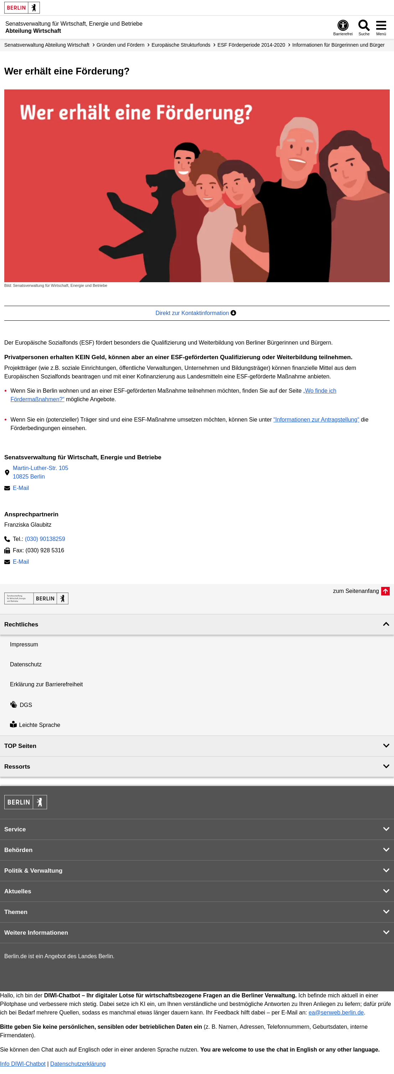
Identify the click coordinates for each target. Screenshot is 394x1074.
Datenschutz (26, 664)
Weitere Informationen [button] (36, 932)
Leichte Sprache (35, 725)
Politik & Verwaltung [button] (33, 870)
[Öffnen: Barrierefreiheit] (343, 27)
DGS (21, 705)
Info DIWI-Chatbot (23, 1064)
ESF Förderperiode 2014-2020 (251, 45)
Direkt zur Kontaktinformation (195, 313)
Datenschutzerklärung (78, 1064)
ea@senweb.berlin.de (336, 1013)
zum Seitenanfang (356, 591)
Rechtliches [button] (21, 624)
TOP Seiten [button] (20, 746)
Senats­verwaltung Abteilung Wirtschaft (46, 45)
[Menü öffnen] (381, 27)
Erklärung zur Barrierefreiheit (46, 684)
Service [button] (15, 829)
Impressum (24, 644)
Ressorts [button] (17, 766)
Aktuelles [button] (17, 891)
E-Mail (21, 488)
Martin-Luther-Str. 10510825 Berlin (40, 472)
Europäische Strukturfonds (181, 45)
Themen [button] (15, 912)
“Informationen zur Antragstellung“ (316, 420)
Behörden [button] (18, 850)
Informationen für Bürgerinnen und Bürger (338, 45)
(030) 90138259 (45, 539)
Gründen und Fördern (121, 45)
